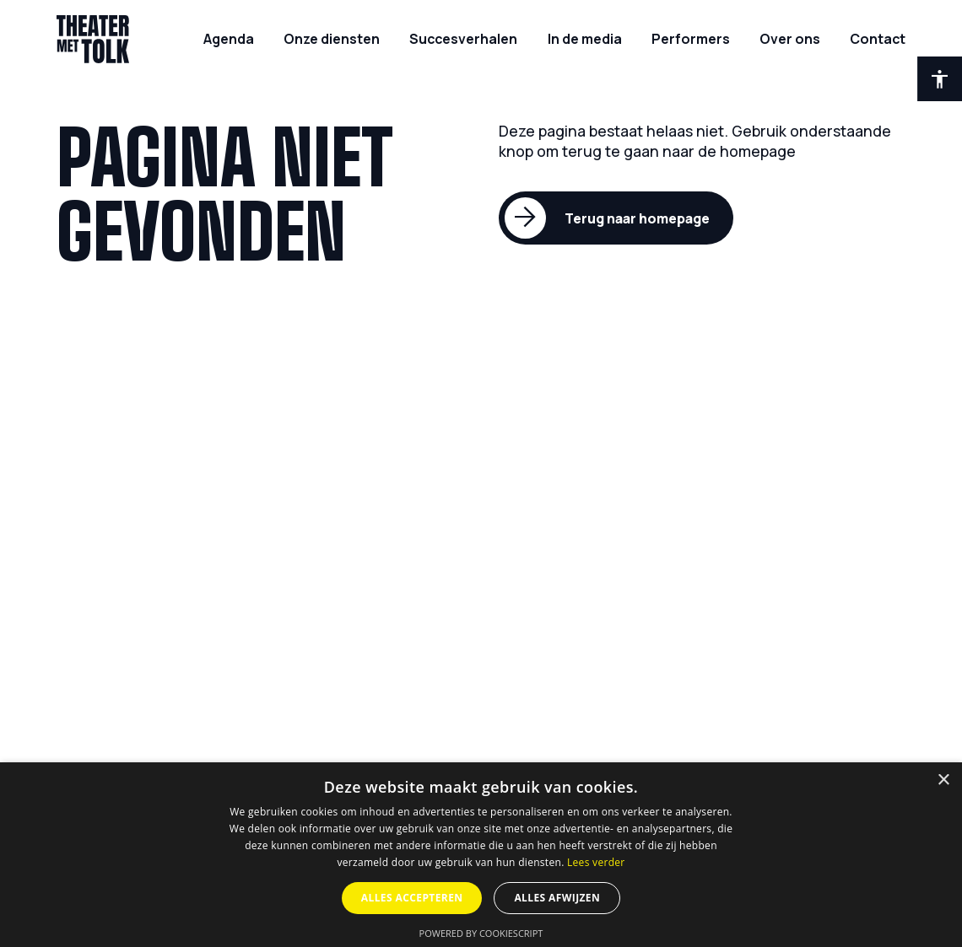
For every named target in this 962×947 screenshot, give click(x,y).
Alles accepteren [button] (412, 898)
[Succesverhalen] (463, 39)
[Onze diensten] (332, 39)
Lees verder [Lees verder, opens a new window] (596, 862)
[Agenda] (228, 39)
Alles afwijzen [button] (557, 898)
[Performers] (690, 39)
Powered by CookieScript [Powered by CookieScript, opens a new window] (481, 933)
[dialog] (481, 854)
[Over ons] (789, 39)
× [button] (943, 780)
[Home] (93, 39)
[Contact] (877, 39)
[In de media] (585, 39)
